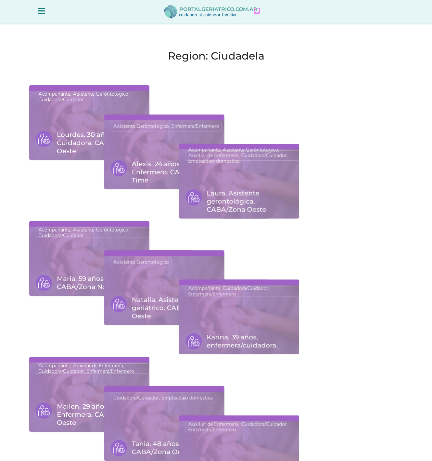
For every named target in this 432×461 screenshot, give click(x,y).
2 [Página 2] (186, 426)
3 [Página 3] (199, 426)
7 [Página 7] (224, 426)
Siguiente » (248, 426)
